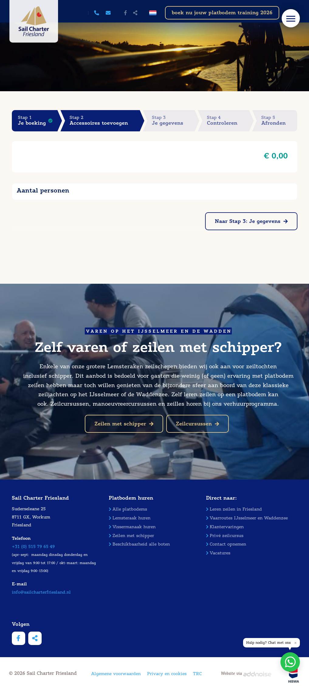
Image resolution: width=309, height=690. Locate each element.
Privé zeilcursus (224, 535)
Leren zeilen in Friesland (234, 509)
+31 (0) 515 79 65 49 (33, 546)
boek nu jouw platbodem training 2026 (222, 12)
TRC (197, 673)
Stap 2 (105, 120)
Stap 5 (279, 120)
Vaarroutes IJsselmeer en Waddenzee (247, 518)
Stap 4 (228, 120)
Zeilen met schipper (123, 424)
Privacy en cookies (167, 673)
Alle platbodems (128, 509)
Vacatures (218, 553)
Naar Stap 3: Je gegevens (251, 221)
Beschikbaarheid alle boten (139, 544)
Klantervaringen (225, 526)
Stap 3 (173, 120)
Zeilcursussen (197, 424)
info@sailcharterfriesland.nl (41, 592)
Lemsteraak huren (129, 518)
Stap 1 (38, 120)
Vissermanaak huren (132, 526)
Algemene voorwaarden (116, 673)
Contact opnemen (226, 544)
